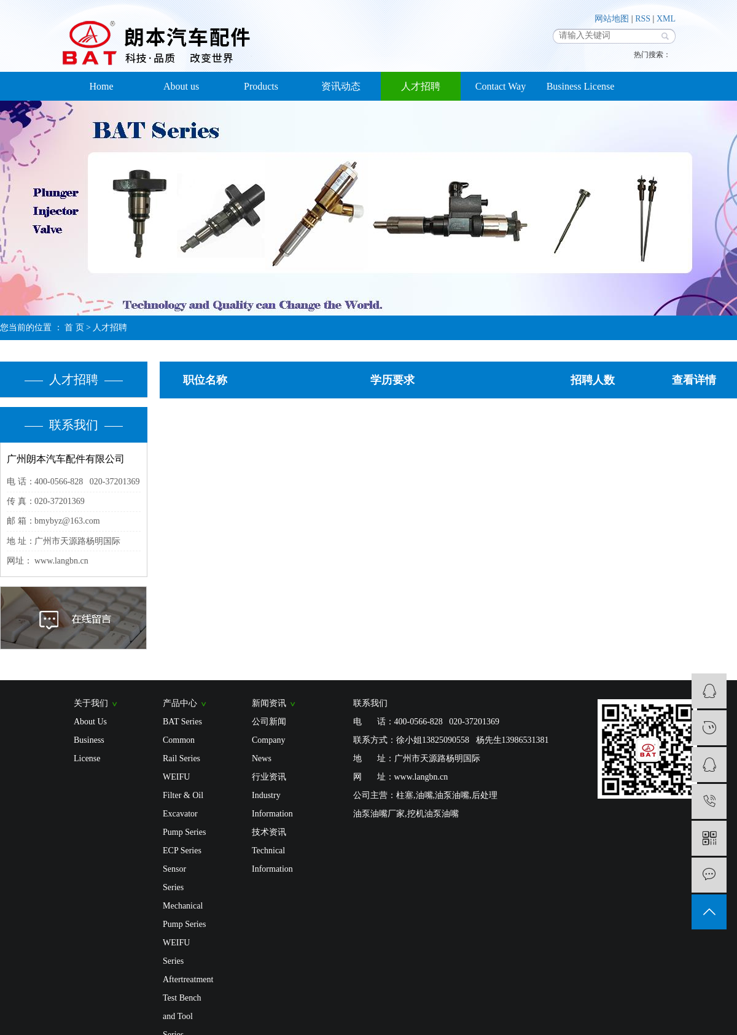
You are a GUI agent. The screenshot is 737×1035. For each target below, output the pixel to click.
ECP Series (182, 850)
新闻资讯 (273, 703)
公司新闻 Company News (269, 740)
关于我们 (95, 703)
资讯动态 (341, 86)
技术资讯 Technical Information (272, 851)
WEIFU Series (176, 952)
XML (666, 18)
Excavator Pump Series (184, 823)
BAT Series (182, 721)
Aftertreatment (186, 979)
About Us (90, 721)
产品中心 (184, 703)
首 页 (74, 327)
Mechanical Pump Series (184, 915)
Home (101, 86)
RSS (642, 18)
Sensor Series (174, 878)
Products (261, 86)
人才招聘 (420, 86)
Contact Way (500, 86)
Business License (581, 86)
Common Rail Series (181, 749)
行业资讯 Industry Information (272, 795)
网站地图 (612, 18)
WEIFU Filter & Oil (183, 786)
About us (181, 86)
